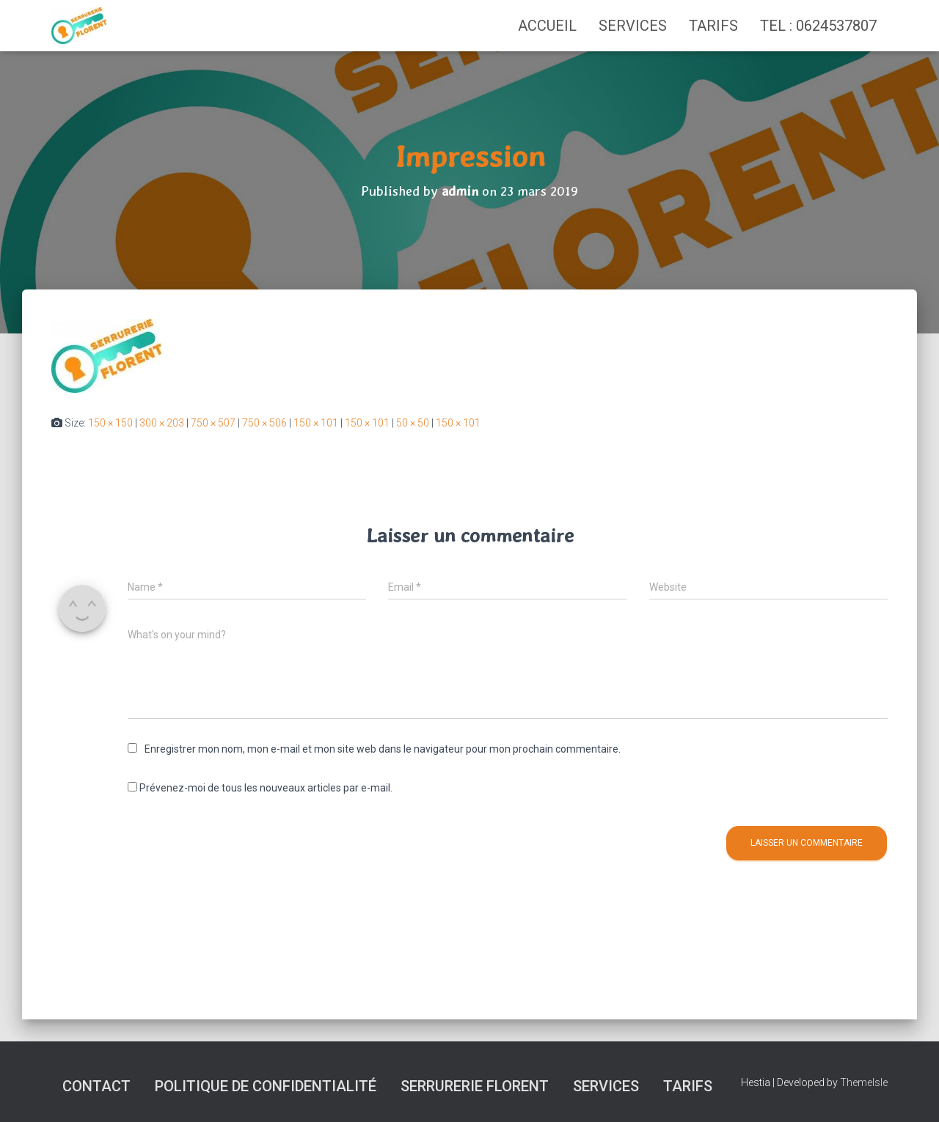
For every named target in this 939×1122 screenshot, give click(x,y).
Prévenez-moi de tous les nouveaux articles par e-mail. (265, 788)
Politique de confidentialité (265, 1086)
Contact (96, 1086)
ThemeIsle (864, 1082)
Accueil (547, 25)
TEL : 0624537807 (818, 25)
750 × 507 (213, 423)
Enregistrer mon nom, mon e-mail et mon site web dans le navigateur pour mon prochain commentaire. (383, 749)
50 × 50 (412, 423)
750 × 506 (264, 423)
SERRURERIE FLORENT (475, 1086)
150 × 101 (315, 423)
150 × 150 (110, 423)
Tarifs (713, 25)
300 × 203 (161, 423)
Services (633, 25)
